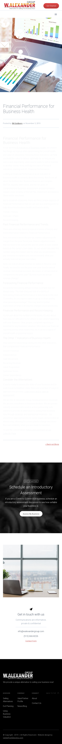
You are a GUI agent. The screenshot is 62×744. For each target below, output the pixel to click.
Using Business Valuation (7, 714)
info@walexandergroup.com (31, 636)
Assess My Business (31, 514)
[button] (56, 9)
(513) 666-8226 (31, 640)
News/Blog (22, 706)
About (34, 698)
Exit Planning (8, 706)
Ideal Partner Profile (23, 700)
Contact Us (36, 703)
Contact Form (31, 645)
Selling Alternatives (8, 700)
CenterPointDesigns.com (13, 738)
